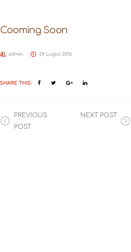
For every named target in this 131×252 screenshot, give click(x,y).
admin (15, 54)
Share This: (16, 83)
